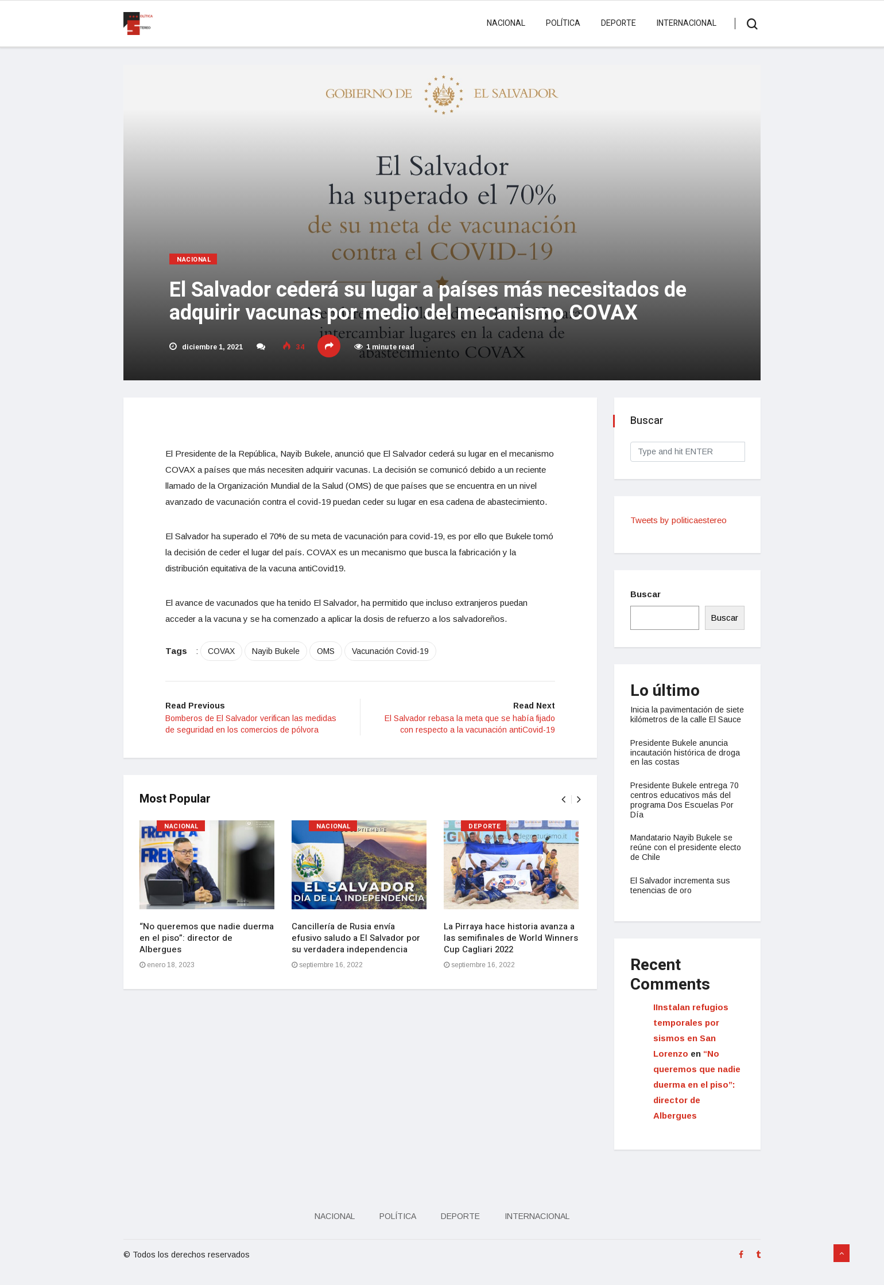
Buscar (646, 594)
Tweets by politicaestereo (679, 520)
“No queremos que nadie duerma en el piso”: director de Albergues (208, 956)
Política (562, 23)
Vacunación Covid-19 (394, 668)
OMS (330, 668)
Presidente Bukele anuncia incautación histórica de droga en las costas (686, 762)
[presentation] (562, 817)
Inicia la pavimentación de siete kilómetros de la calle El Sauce (684, 719)
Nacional (505, 23)
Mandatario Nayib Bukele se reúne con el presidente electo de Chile (686, 857)
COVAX (225, 668)
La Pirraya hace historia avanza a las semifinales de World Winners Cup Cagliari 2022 (512, 956)
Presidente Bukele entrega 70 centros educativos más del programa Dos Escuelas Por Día (685, 809)
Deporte (617, 23)
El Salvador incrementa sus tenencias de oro (681, 895)
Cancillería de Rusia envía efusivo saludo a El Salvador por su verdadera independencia (357, 956)
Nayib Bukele (280, 668)
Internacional (686, 23)
